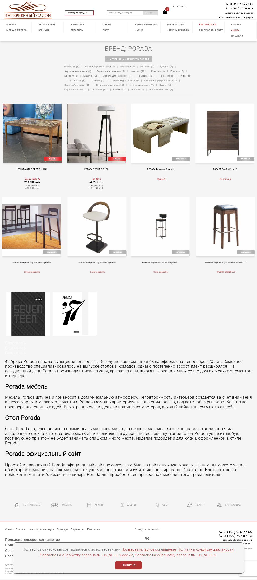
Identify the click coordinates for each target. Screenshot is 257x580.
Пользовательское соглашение (148, 549)
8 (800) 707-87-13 (239, 8)
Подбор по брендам (79, 13)
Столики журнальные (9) (124, 80)
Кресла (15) (177, 71)
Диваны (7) (166, 66)
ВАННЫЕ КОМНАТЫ (146, 24)
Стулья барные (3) (75, 89)
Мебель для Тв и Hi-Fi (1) (117, 75)
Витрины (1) (147, 66)
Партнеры (78, 529)
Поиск (150, 13)
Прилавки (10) (145, 75)
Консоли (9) (158, 71)
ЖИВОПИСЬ (77, 24)
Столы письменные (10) (110, 85)
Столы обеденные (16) (77, 85)
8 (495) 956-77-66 (239, 4)
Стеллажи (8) (77, 80)
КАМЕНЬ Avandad (178, 30)
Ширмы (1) (119, 89)
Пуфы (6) (185, 75)
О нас (9, 529)
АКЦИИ (235, 30)
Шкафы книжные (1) (161, 89)
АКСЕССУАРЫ (46, 24)
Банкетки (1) (71, 66)
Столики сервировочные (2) (160, 80)
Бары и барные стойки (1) (100, 66)
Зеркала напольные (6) (77, 71)
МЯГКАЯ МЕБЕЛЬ (16, 30)
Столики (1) (97, 80)
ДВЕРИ (107, 24)
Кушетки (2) (90, 75)
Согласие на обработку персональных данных (175, 555)
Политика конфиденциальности (206, 549)
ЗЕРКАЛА (43, 30)
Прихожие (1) (166, 75)
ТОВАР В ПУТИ (175, 24)
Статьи (20, 529)
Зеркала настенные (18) (111, 71)
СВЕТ (106, 30)
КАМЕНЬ (236, 24)
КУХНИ (139, 30)
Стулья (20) (166, 85)
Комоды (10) (138, 71)
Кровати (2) (71, 75)
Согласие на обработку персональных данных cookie (86, 555)
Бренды (62, 529)
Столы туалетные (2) (142, 85)
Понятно (128, 565)
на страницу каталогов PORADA (128, 59)
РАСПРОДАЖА (207, 24)
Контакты (94, 529)
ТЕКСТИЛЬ (77, 30)
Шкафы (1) (137, 89)
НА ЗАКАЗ (237, 35)
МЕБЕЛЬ (11, 24)
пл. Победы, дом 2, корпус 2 (236, 17)
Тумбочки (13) (99, 89)
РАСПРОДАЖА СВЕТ (211, 30)
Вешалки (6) (127, 66)
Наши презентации (41, 529)
